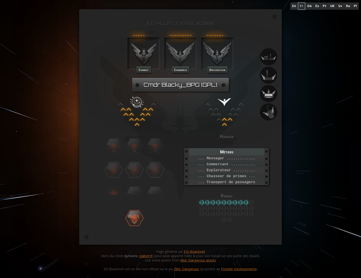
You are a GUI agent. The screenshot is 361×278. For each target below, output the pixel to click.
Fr (301, 6)
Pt (324, 6)
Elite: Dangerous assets (198, 260)
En (294, 6)
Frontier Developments (238, 269)
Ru (348, 6)
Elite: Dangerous (186, 269)
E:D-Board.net (194, 251)
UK (332, 6)
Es (317, 6)
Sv (340, 6)
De (309, 6)
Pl (355, 6)
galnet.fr (146, 256)
